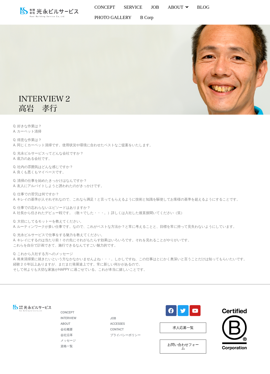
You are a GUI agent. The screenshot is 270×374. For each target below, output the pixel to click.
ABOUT (178, 7)
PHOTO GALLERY (113, 17)
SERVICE (133, 7)
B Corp (147, 17)
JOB (155, 7)
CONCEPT (104, 7)
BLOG (203, 7)
